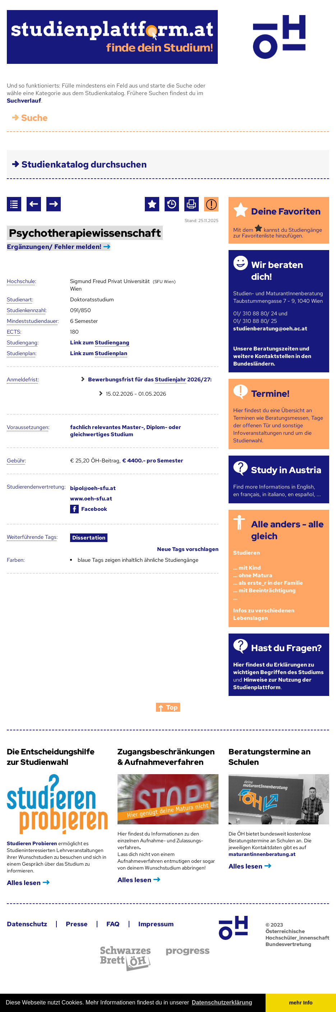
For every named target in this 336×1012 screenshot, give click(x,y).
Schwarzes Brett (125, 958)
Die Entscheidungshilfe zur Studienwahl (51, 757)
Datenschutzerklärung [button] (222, 1002)
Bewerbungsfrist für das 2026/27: (150, 379)
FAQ (113, 924)
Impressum (156, 924)
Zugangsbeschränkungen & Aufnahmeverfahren (166, 757)
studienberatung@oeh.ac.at (270, 328)
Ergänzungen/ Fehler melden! (54, 247)
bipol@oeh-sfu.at (93, 488)
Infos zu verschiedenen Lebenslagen (263, 614)
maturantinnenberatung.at (262, 854)
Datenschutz (27, 924)
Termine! (270, 394)
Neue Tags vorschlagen (187, 549)
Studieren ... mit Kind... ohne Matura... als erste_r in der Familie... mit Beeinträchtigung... (268, 575)
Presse (77, 924)
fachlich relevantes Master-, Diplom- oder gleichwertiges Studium (125, 431)
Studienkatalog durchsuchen (84, 164)
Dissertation (88, 537)
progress (188, 952)
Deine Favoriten (286, 211)
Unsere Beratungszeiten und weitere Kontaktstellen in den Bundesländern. (272, 356)
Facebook (88, 509)
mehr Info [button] (301, 1003)
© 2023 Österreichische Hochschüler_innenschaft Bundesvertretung (297, 934)
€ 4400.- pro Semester (152, 460)
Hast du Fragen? (286, 648)
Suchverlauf (24, 100)
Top (172, 707)
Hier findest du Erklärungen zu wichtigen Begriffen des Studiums (278, 668)
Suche (34, 118)
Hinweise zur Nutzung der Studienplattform (272, 683)
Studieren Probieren (32, 843)
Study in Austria (286, 470)
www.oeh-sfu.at (91, 498)
